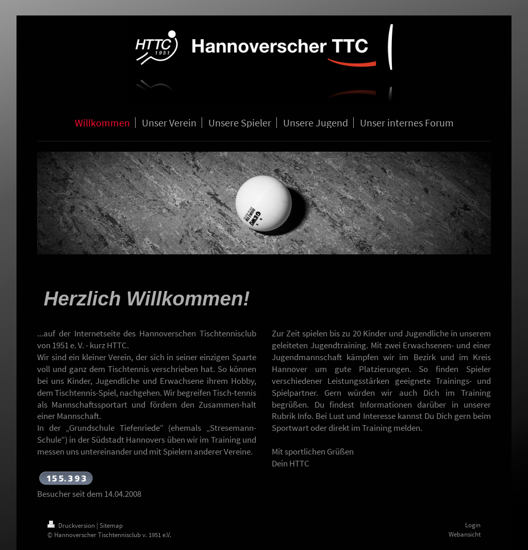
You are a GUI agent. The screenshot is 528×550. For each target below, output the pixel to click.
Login (473, 525)
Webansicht (465, 534)
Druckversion (71, 525)
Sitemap (111, 525)
